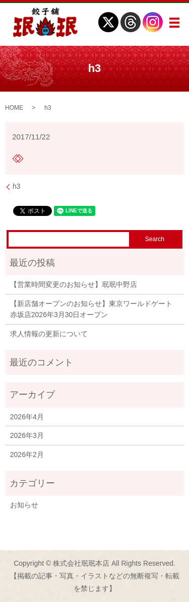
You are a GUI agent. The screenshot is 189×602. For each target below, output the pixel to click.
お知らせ (24, 505)
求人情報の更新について (49, 334)
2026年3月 (27, 435)
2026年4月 (27, 417)
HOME (14, 107)
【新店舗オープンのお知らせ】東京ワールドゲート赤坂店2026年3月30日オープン (91, 309)
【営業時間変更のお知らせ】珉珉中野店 (73, 284)
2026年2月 (27, 454)
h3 (17, 186)
